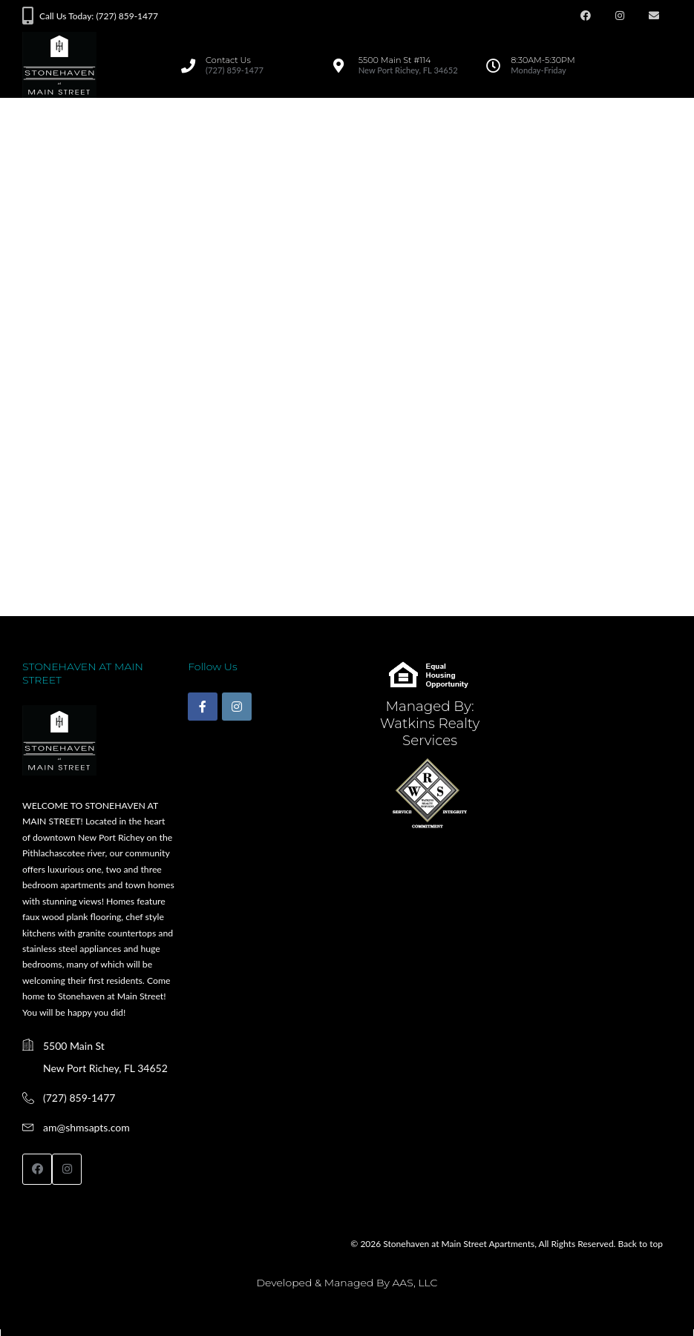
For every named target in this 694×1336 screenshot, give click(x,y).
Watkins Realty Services (429, 732)
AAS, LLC (414, 1282)
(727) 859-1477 (79, 1097)
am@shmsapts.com (86, 1127)
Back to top (640, 1243)
